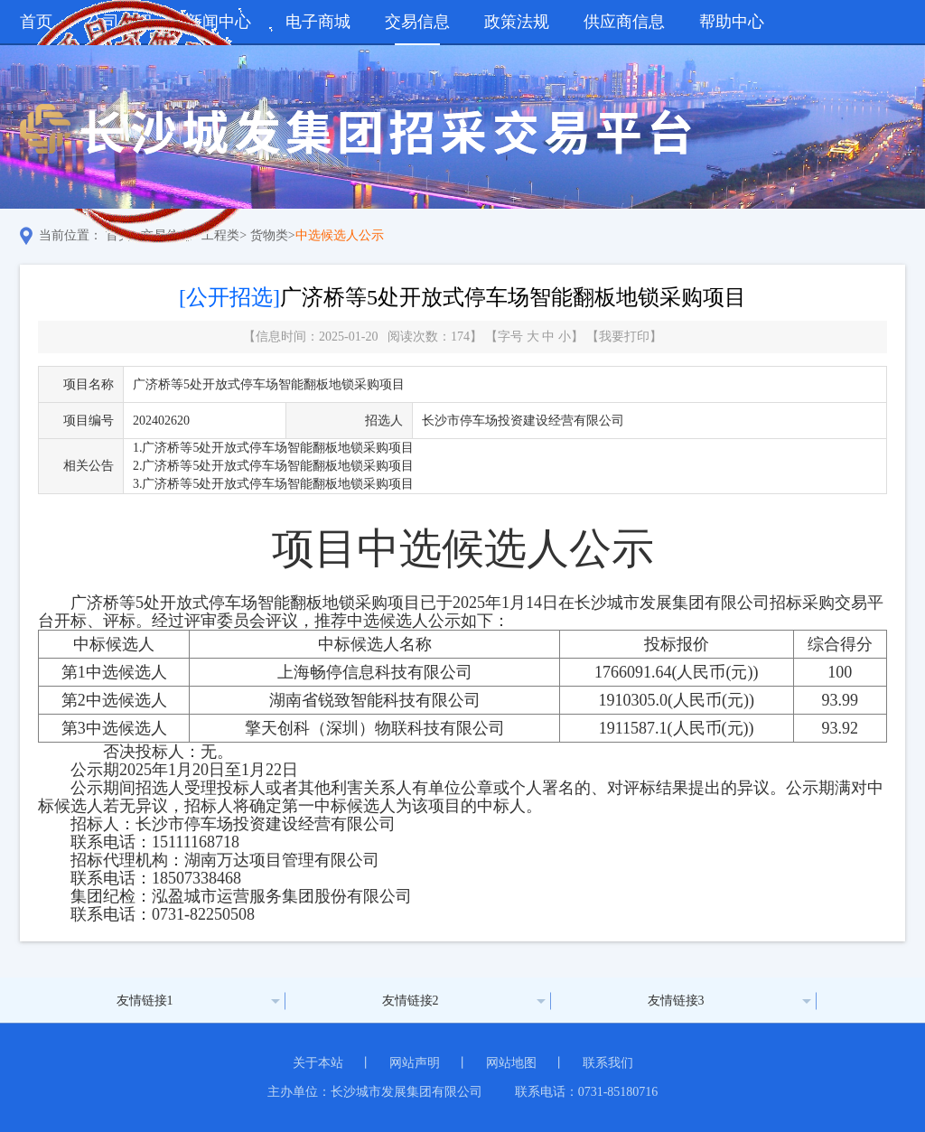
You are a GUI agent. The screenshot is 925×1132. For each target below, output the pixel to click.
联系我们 (608, 1063)
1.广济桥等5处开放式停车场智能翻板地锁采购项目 (274, 447)
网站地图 (511, 1063)
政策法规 (516, 22)
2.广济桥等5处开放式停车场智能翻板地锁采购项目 (274, 465)
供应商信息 (624, 22)
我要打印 (624, 336)
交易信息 (417, 22)
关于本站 (318, 1063)
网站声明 (414, 1063)
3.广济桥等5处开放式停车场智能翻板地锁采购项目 (274, 484)
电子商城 (317, 22)
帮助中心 (731, 22)
